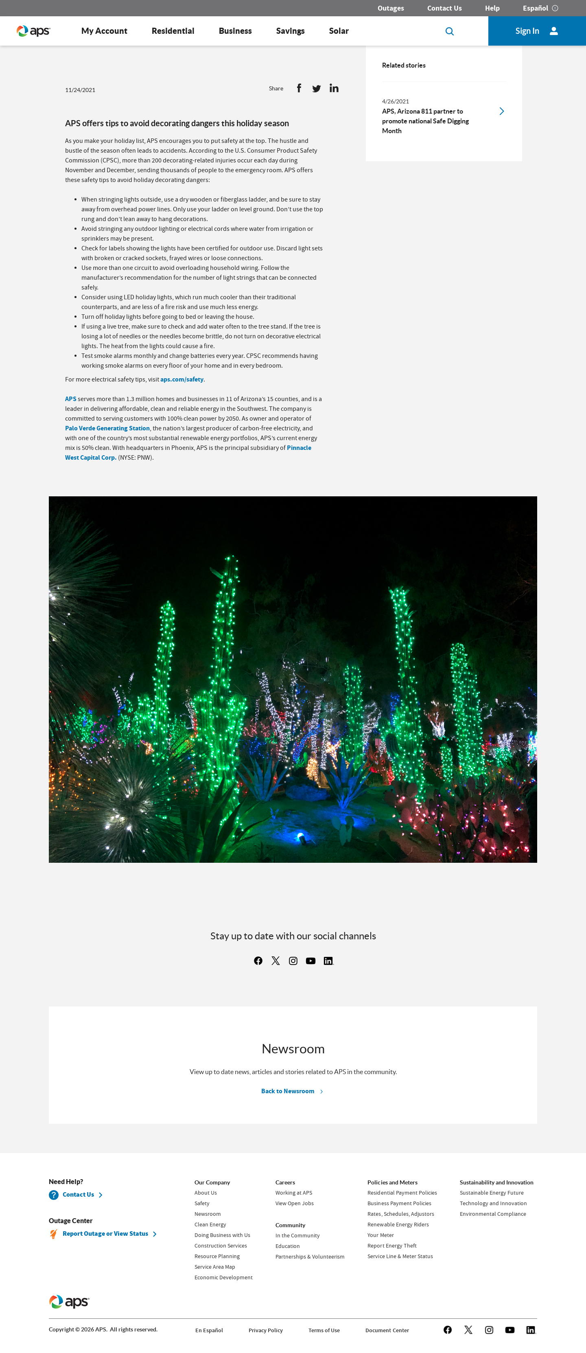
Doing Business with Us (222, 1235)
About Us (206, 1192)
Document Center (387, 1330)
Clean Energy (210, 1224)
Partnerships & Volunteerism (310, 1256)
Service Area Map (215, 1266)
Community (290, 1225)
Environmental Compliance (493, 1213)
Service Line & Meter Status (400, 1256)
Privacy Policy (266, 1330)
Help (492, 8)
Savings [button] (290, 30)
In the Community (298, 1235)
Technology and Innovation (493, 1203)
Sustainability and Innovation (497, 1182)
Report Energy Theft (391, 1245)
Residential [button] (173, 30)
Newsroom (208, 1213)
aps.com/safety (181, 379)
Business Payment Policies (399, 1203)
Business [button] (235, 30)
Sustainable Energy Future (492, 1192)
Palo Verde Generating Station (107, 428)
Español (535, 8)
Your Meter (380, 1235)
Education (288, 1246)
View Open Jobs (295, 1203)
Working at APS (294, 1192)
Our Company (212, 1182)
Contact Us (444, 8)
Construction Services (221, 1245)
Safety (202, 1203)
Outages (391, 8)
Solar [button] (339, 30)
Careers (285, 1182)
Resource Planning (217, 1256)
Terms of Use (324, 1330)
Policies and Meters (392, 1182)
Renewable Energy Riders (398, 1224)
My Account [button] (104, 30)
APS (71, 399)
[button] (299, 89)
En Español (209, 1330)
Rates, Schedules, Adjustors (400, 1213)
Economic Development (224, 1277)
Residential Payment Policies (402, 1192)
